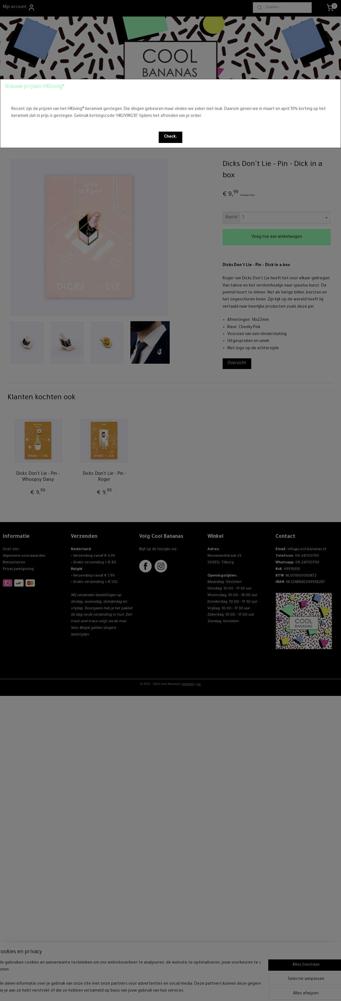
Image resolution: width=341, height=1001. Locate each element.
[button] (170, 137)
